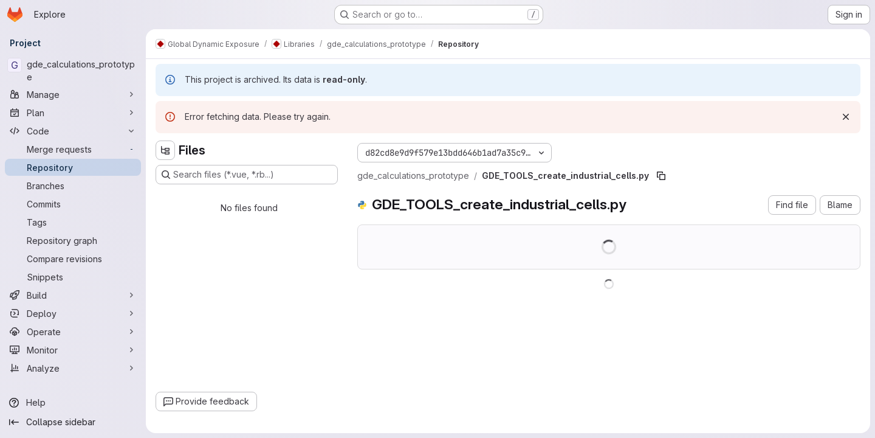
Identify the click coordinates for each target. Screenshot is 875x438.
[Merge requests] (73, 149)
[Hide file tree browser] (165, 150)
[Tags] (73, 222)
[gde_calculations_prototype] (73, 71)
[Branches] (73, 185)
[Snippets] (73, 276)
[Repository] (73, 167)
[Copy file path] (661, 176)
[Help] (73, 402)
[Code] (73, 130)
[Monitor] (73, 349)
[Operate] (73, 331)
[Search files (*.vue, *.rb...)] (247, 174)
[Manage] (73, 94)
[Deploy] (73, 313)
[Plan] (73, 112)
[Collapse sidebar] (73, 422)
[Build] (73, 295)
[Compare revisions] (73, 258)
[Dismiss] (846, 116)
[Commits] (73, 203)
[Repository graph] (73, 240)
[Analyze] (73, 368)
